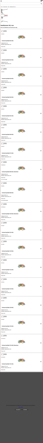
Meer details (21, 407)
